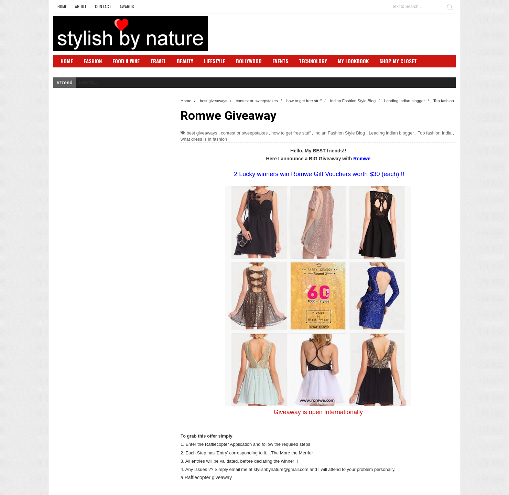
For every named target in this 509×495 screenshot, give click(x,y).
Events (280, 61)
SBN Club (71, 71)
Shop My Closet (398, 61)
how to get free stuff (291, 133)
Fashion (93, 61)
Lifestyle (214, 61)
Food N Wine (126, 61)
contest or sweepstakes (244, 133)
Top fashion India (435, 133)
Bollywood (249, 61)
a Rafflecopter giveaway (206, 477)
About (81, 6)
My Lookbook (353, 61)
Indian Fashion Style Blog (339, 133)
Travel (158, 61)
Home (62, 6)
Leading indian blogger (391, 133)
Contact (103, 6)
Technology (313, 61)
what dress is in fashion (204, 139)
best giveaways (202, 133)
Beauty (185, 61)
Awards (127, 6)
